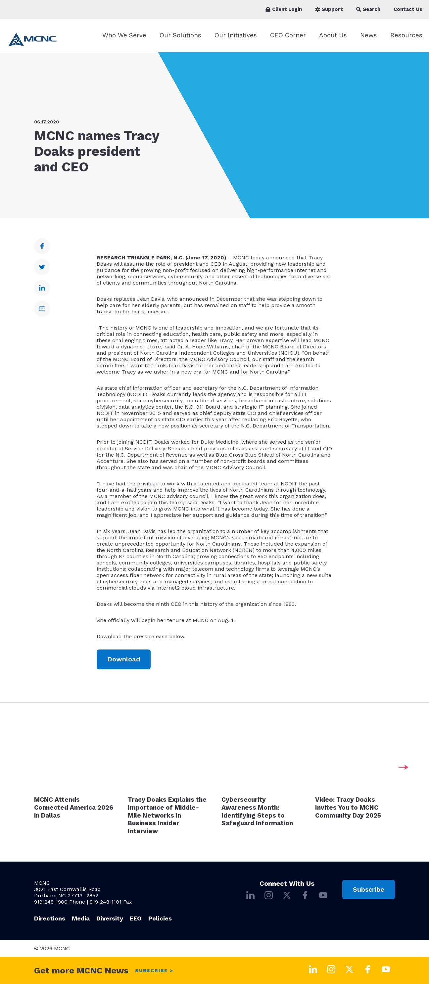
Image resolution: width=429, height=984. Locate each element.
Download (123, 659)
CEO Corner (288, 35)
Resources (406, 35)
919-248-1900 (51, 902)
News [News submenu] (368, 35)
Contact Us (408, 9)
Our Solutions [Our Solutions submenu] (180, 35)
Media (81, 918)
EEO (136, 918)
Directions (49, 918)
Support (329, 9)
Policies (160, 918)
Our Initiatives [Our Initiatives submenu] (236, 35)
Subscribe (368, 889)
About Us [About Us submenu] (333, 35)
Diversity (109, 918)
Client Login (283, 9)
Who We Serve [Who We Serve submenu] (124, 35)
